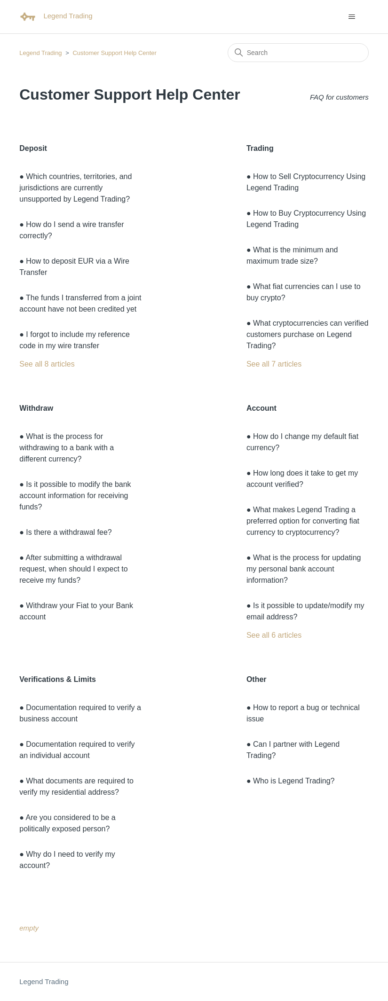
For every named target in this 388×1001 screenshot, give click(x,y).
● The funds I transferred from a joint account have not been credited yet (80, 303)
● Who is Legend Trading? (290, 781)
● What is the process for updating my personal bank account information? (303, 569)
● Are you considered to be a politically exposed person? (67, 823)
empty (29, 928)
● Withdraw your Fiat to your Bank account (76, 611)
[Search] (298, 52)
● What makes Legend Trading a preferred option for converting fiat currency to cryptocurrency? (302, 521)
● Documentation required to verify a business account (80, 713)
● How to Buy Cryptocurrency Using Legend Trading (306, 218)
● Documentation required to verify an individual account (77, 749)
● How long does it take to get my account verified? (302, 478)
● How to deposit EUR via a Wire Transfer (74, 266)
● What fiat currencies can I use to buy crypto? (303, 292)
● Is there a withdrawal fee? (65, 532)
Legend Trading (40, 52)
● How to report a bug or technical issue (303, 713)
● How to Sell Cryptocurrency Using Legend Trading (305, 182)
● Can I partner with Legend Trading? (293, 749)
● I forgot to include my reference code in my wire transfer (74, 340)
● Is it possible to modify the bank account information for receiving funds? (75, 495)
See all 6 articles (273, 635)
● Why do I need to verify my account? (67, 859)
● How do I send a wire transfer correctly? (71, 230)
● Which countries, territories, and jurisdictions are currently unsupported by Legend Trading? (75, 187)
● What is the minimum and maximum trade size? (292, 255)
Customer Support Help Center (114, 52)
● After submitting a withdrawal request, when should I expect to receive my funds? (73, 569)
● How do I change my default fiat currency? (302, 442)
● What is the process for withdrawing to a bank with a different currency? (66, 447)
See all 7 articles (273, 364)
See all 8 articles (46, 364)
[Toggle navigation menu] (352, 16)
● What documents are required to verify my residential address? (76, 786)
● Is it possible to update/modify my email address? (305, 611)
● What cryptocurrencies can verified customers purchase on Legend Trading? (307, 334)
